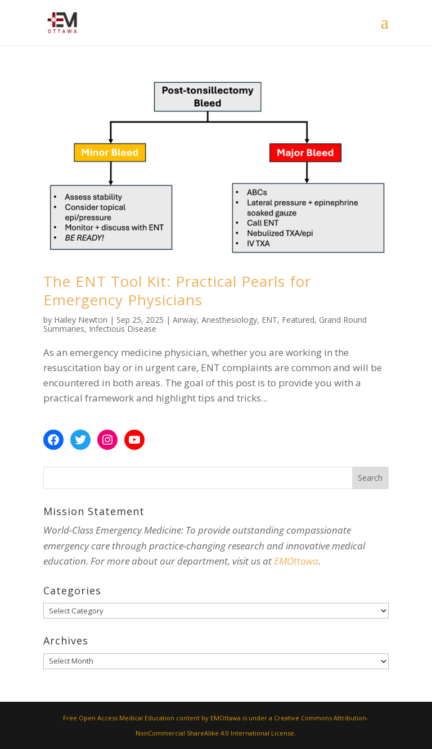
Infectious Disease (122, 328)
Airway (185, 319)
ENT (269, 319)
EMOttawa (296, 560)
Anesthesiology (229, 319)
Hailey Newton (80, 319)
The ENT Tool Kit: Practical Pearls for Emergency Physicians (177, 290)
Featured (298, 319)
